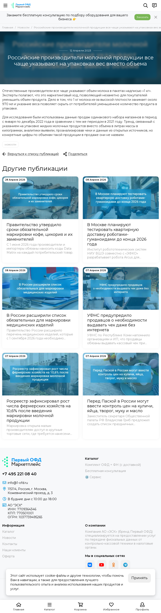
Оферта (8, 556)
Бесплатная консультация (105, 471)
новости (10, 144)
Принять (139, 578)
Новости (23, 27)
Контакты (9, 544)
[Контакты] (154, 5)
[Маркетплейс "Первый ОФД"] (21, 5)
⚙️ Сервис (93, 477)
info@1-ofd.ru (18, 483)
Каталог (8, 532)
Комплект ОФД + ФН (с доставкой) (113, 465)
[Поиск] (145, 5)
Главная (7, 27)
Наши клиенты (13, 550)
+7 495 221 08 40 (19, 474)
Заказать (142, 17)
